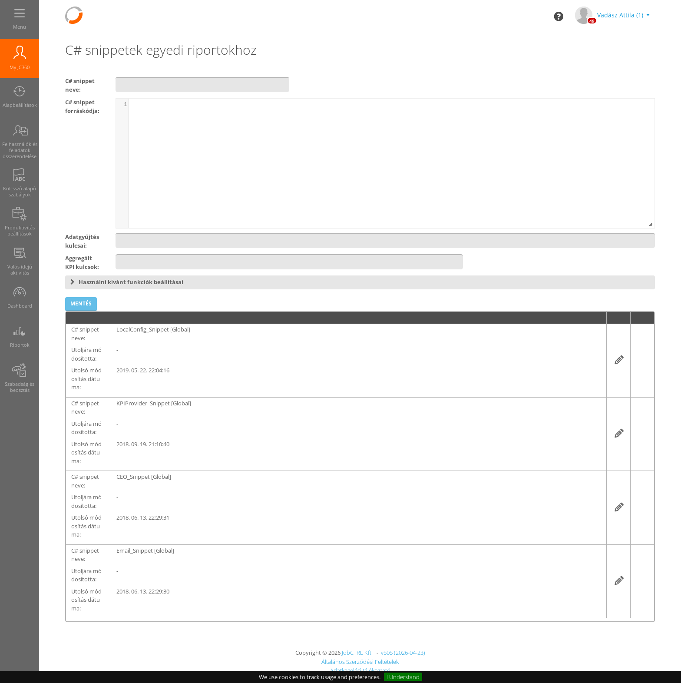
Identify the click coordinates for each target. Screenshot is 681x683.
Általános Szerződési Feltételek (360, 662)
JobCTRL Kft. (357, 652)
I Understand (403, 677)
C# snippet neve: (85, 333)
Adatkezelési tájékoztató (360, 670)
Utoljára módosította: (86, 354)
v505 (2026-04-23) (403, 652)
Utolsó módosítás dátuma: (86, 378)
